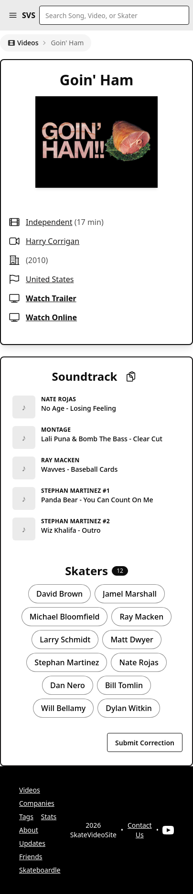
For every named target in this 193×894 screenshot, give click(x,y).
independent (49, 222)
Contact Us (140, 830)
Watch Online (51, 317)
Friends (31, 856)
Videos (23, 42)
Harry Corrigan (52, 241)
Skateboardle (40, 869)
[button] (13, 15)
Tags (26, 816)
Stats (48, 816)
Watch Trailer (51, 298)
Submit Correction (144, 742)
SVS (28, 15)
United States (50, 279)
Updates (32, 843)
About (28, 829)
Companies (36, 803)
